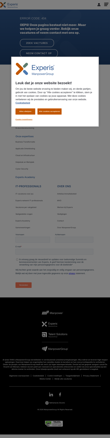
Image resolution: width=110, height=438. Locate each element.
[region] (55, 92)
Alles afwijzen (25, 111)
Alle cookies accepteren (49, 111)
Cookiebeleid (23, 103)
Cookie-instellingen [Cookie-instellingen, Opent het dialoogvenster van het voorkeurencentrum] (24, 119)
